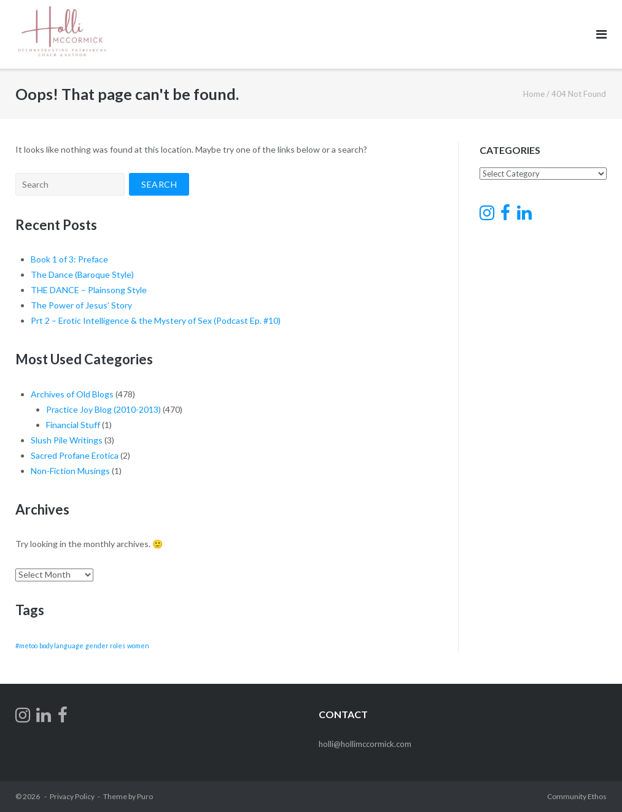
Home (534, 94)
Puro (145, 796)
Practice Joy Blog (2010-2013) (103, 409)
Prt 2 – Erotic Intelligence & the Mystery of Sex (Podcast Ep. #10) (156, 320)
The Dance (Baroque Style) (82, 274)
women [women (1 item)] (138, 645)
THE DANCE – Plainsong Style (89, 290)
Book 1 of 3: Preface (69, 259)
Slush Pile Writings (67, 440)
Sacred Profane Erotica (75, 455)
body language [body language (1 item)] (61, 645)
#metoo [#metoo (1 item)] (26, 645)
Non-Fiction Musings (70, 470)
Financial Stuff (73, 424)
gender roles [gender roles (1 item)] (105, 645)
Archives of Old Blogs (72, 394)
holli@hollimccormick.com (365, 744)
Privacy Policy (72, 796)
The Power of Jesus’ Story (81, 305)
